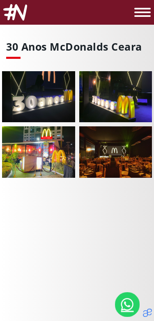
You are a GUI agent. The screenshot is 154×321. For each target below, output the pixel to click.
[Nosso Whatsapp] (127, 304)
